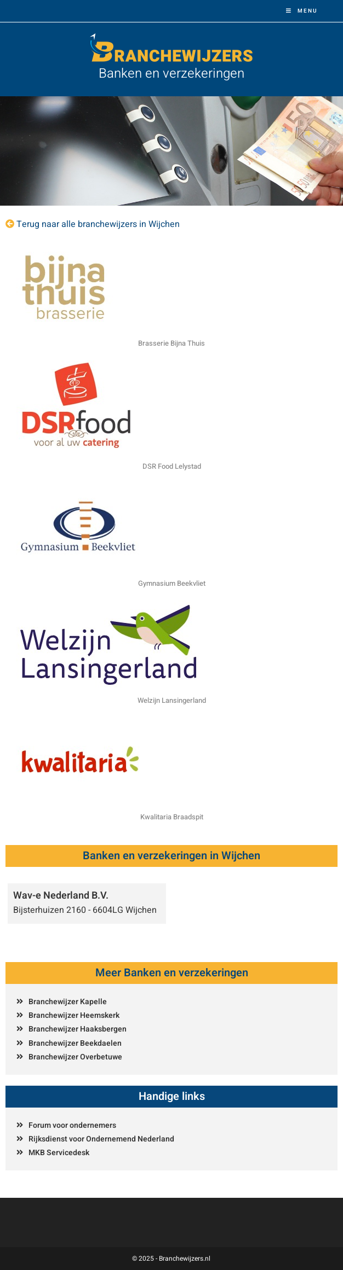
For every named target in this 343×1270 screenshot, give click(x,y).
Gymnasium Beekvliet (171, 583)
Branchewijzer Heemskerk (73, 1015)
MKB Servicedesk (58, 1152)
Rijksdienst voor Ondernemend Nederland (101, 1139)
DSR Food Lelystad (171, 466)
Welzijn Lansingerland (172, 700)
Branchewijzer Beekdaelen (75, 1043)
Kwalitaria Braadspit (171, 817)
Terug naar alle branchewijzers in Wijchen (98, 224)
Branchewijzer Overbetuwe (75, 1057)
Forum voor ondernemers (72, 1125)
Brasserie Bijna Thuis (171, 343)
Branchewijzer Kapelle (67, 1001)
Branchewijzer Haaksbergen (77, 1029)
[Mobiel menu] (302, 11)
